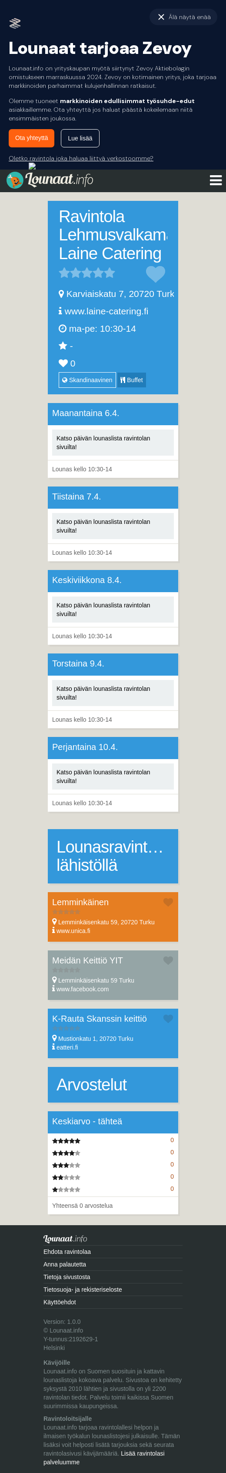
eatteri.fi (67, 1047)
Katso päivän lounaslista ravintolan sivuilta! (103, 442)
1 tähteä (64, 272)
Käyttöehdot (59, 1302)
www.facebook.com (82, 989)
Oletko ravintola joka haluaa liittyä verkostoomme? (81, 158)
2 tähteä (70, 272)
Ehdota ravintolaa (67, 1251)
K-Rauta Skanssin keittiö (99, 1018)
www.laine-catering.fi (107, 311)
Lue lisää (80, 138)
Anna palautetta (64, 1264)
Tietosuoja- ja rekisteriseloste (82, 1289)
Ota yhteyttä (31, 137)
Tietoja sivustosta (66, 1276)
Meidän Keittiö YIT (87, 960)
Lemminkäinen (80, 902)
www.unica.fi (73, 930)
